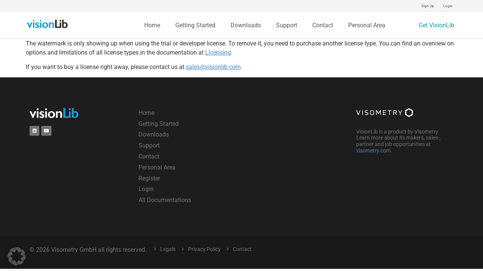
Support (286, 25)
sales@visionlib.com (213, 67)
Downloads (246, 25)
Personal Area (366, 25)
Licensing (218, 52)
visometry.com (373, 150)
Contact (322, 25)
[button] (16, 256)
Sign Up (427, 6)
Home (152, 25)
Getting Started (195, 25)
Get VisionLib (436, 25)
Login (448, 6)
